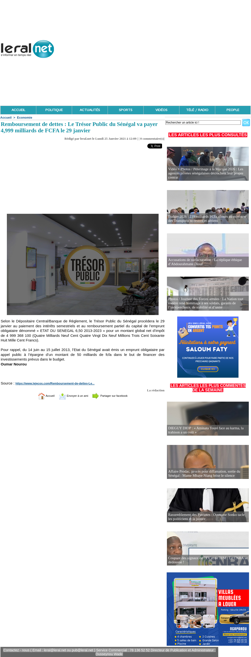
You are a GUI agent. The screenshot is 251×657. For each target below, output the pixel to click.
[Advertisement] (161, 71)
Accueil (6, 117)
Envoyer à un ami (70, 396)
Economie (24, 117)
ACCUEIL (18, 110)
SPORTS (125, 110)
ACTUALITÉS (90, 110)
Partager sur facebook (115, 396)
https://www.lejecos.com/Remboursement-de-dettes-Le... (51, 383)
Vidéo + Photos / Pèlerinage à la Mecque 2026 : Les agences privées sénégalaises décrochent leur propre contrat (203, 173)
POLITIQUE (54, 110)
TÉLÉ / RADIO (197, 110)
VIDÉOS (161, 110)
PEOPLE (232, 110)
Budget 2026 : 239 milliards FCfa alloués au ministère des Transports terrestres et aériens (205, 219)
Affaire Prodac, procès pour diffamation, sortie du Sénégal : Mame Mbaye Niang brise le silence (202, 473)
